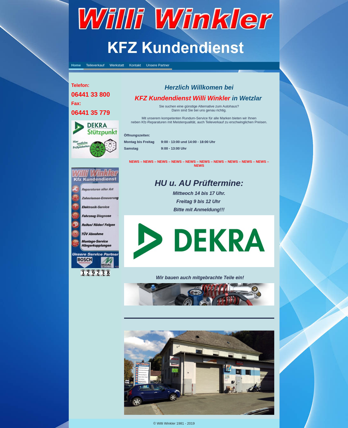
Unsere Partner (157, 65)
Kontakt (135, 65)
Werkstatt (117, 65)
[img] (174, 18)
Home (76, 65)
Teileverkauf (95, 65)
